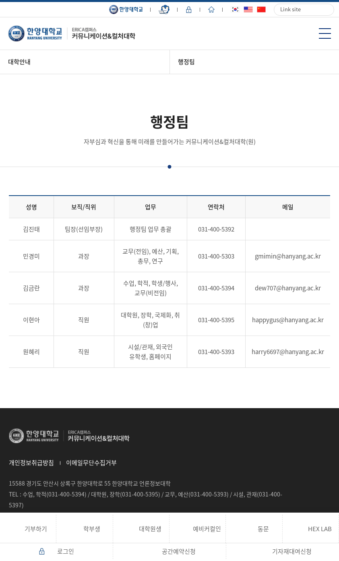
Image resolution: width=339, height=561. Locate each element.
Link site (290, 9)
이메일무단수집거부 (91, 462)
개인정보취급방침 (31, 462)
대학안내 (19, 61)
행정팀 (186, 61)
